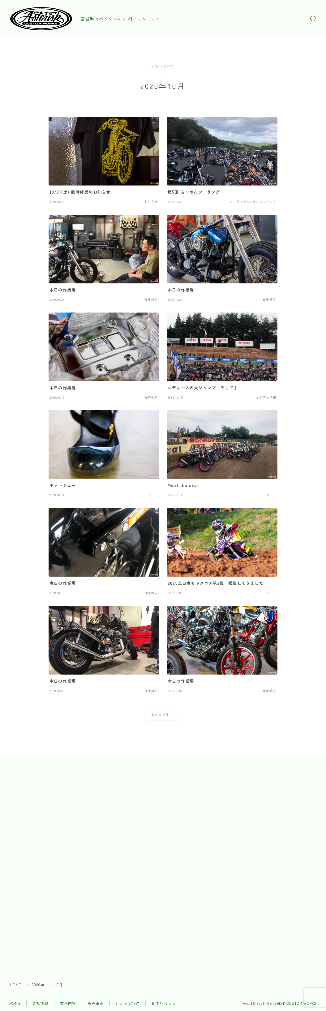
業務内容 (68, 1004)
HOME (15, 985)
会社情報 (40, 1004)
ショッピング (127, 1004)
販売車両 (96, 1004)
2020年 (38, 985)
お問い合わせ (163, 1004)
